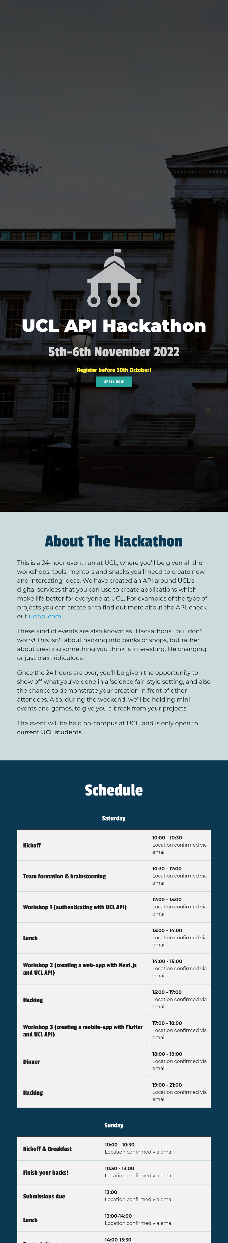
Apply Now (114, 381)
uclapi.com (45, 616)
